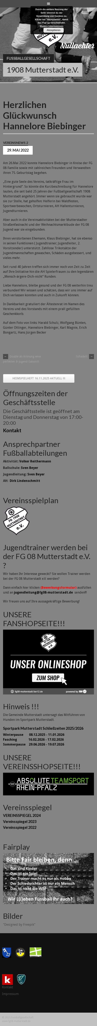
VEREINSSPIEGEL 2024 (22, 815)
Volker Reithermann (35, 461)
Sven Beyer (29, 468)
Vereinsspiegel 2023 (19, 821)
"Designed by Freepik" (19, 925)
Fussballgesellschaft (28, 58)
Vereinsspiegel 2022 (19, 827)
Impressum (10, 994)
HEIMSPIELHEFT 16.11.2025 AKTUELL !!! (38, 378)
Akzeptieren (53, 30)
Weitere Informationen (51, 26)
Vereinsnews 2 (15, 142)
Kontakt (12, 430)
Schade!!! (85, 356)
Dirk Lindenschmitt (25, 481)
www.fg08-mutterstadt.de (16, 1021)
